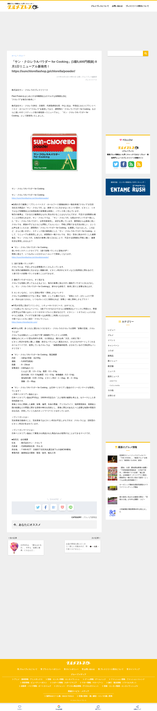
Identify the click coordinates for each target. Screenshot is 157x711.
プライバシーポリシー (52, 671)
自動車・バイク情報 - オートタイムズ (36, 688)
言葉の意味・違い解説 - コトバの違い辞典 (95, 698)
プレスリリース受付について (137, 6)
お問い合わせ (117, 6)
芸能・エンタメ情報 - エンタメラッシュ (63, 681)
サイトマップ (134, 671)
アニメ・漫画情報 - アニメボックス (28, 681)
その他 (111, 392)
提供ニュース (114, 377)
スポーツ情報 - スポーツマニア (64, 684)
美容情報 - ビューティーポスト (34, 684)
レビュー (112, 330)
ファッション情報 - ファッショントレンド (128, 681)
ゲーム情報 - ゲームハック (95, 681)
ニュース (112, 372)
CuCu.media (115, 387)
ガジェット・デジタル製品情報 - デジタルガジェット (77, 688)
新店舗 (111, 367)
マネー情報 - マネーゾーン (92, 684)
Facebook (124, 168)
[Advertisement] (78, 30)
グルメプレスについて (100, 6)
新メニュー (113, 362)
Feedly (131, 168)
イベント (112, 341)
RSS (139, 168)
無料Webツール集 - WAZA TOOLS (60, 698)
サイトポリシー (72, 671)
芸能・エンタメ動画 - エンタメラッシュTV (121, 688)
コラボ (111, 351)
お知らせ (112, 397)
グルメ (86, 517)
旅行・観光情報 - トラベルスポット (122, 684)
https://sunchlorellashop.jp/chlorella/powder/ (30, 198)
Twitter (116, 168)
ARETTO (113, 382)
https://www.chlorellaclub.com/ (24, 322)
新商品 (94, 517)
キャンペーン (114, 346)
